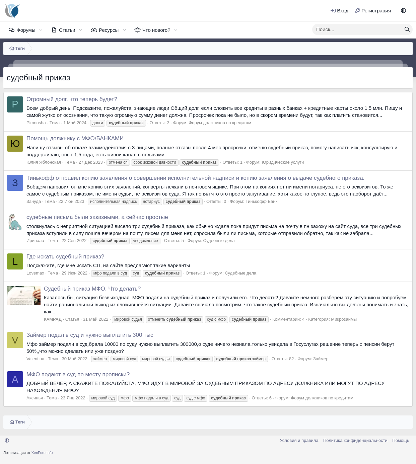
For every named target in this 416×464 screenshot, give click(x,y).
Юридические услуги (283, 162)
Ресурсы (109, 30)
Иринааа (35, 240)
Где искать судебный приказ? (65, 256)
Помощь (400, 440)
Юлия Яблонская (43, 162)
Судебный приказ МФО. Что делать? (92, 289)
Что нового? (156, 30)
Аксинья (34, 397)
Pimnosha (36, 122)
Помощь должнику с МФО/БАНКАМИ (75, 138)
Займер (321, 358)
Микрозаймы (344, 319)
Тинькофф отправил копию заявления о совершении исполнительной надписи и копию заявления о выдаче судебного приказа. (195, 178)
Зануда (33, 201)
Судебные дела (219, 240)
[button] (403, 10)
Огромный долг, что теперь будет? (71, 99)
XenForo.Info (42, 453)
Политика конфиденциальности (355, 440)
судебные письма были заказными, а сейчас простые (97, 217)
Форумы (25, 30)
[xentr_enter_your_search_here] (357, 29)
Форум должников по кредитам (220, 122)
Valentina (35, 358)
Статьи (67, 30)
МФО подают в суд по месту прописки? (78, 374)
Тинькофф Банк (261, 201)
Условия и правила (299, 440)
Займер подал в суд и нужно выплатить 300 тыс (89, 335)
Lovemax (35, 273)
